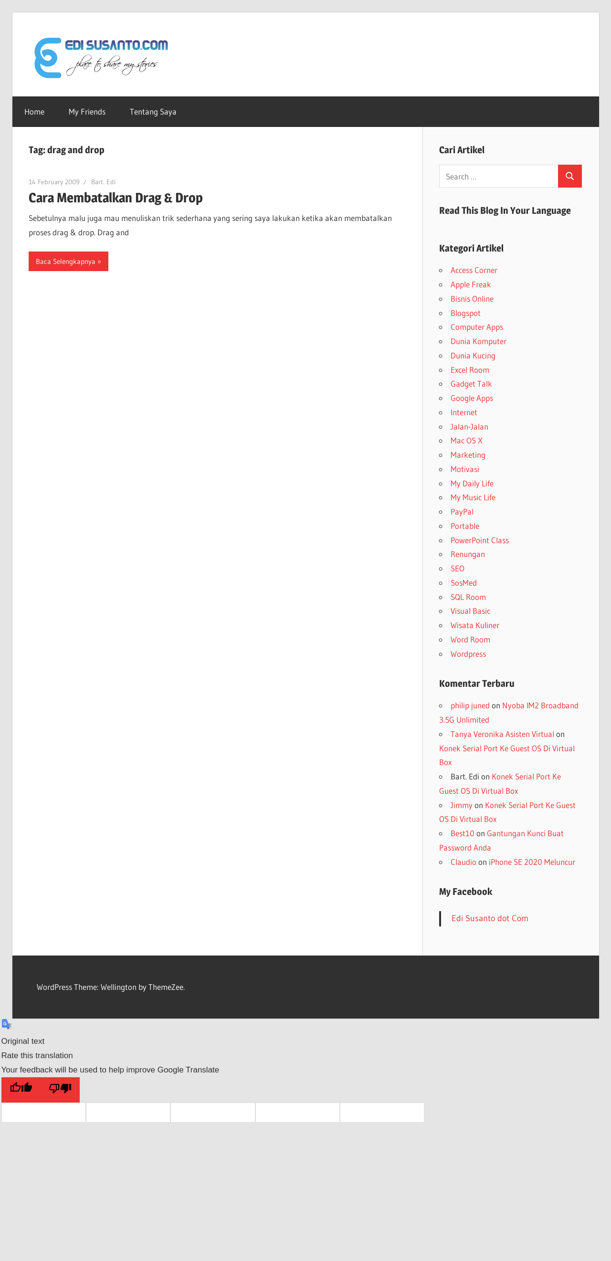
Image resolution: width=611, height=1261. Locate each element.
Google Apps (472, 398)
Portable (465, 526)
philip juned (470, 705)
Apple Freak (471, 284)
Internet (464, 412)
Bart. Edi (103, 182)
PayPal (462, 511)
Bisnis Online (472, 299)
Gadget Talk (471, 383)
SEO (457, 568)
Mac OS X (467, 440)
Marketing (468, 455)
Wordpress (468, 654)
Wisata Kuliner (475, 625)
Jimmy (462, 805)
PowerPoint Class (480, 540)
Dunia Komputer (478, 341)
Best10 (462, 833)
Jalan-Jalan (469, 426)
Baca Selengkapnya (65, 261)
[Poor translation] (60, 1090)
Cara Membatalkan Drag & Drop (116, 197)
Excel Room (470, 370)
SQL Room (468, 597)
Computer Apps (477, 327)
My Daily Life (472, 483)
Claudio (463, 862)
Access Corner (474, 270)
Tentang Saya (153, 111)
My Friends (87, 111)
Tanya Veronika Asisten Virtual (502, 734)
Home (34, 111)
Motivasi (465, 469)
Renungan (468, 554)
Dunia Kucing (473, 355)
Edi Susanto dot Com (490, 918)
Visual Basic (470, 611)
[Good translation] (21, 1090)
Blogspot (466, 313)
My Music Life (473, 497)
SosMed (464, 583)
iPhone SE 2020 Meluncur (532, 862)
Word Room (470, 639)
